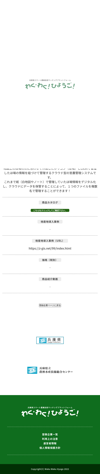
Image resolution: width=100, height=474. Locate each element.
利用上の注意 (50, 439)
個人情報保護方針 (50, 447)
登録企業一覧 (50, 434)
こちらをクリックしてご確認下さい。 (50, 210)
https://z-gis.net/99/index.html (50, 248)
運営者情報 (50, 443)
